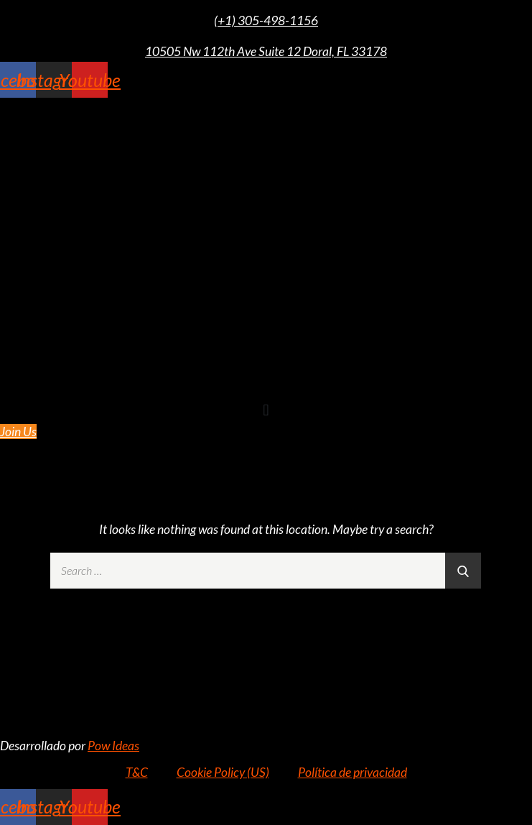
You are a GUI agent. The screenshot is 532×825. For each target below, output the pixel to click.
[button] (266, 410)
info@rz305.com (266, 714)
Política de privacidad (352, 772)
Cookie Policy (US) (223, 772)
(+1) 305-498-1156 (266, 20)
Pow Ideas (113, 745)
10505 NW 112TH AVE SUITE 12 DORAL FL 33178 (266, 683)
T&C (137, 772)
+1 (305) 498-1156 (266, 652)
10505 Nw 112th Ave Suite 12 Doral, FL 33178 (266, 51)
